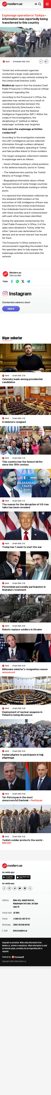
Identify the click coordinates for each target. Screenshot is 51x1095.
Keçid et (11, 308)
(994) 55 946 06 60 (21, 924)
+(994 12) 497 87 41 (21, 918)
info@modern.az (20, 930)
